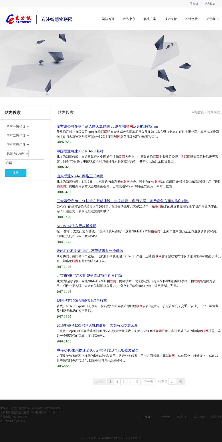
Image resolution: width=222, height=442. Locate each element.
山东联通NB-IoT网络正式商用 (80, 176)
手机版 (194, 3)
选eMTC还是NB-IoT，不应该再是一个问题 (90, 251)
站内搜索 (210, 3)
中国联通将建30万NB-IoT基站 (80, 151)
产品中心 (129, 19)
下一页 (148, 381)
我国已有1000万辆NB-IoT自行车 (82, 300)
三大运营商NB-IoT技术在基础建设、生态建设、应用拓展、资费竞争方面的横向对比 (123, 201)
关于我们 (212, 19)
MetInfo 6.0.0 (101, 438)
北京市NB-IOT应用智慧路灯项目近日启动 (89, 276)
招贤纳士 (164, 416)
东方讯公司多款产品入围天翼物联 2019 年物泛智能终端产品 (107, 126)
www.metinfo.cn (132, 438)
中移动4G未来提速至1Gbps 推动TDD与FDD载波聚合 (98, 350)
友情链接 (191, 19)
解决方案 (150, 19)
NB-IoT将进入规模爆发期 (76, 226)
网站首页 (108, 19)
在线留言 (147, 416)
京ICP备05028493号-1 (12, 421)
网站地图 (216, 416)
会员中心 (182, 416)
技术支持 (171, 19)
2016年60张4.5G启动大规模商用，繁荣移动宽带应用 (97, 325)
